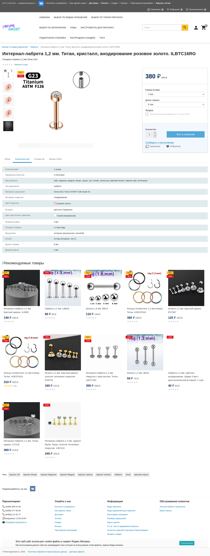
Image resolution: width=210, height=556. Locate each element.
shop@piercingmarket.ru (27, 3)
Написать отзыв (21, 65)
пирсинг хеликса (103, 474)
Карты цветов (113, 522)
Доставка (59, 514)
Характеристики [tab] (22, 159)
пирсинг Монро (30, 474)
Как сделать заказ (78, 3)
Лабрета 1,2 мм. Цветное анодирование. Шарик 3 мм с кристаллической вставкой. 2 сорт (186, 376)
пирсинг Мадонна (48, 474)
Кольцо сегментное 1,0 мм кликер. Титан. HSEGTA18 (22, 375)
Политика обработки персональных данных (47, 552)
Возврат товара (114, 534)
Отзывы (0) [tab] (39, 159)
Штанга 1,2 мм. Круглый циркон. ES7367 (185, 310)
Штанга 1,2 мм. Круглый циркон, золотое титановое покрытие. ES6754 (61, 376)
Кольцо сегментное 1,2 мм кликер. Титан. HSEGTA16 (145, 310)
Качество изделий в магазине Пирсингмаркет (127, 530)
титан (128, 474)
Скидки (114, 3)
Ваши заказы (166, 510)
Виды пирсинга (114, 507)
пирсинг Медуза (67, 474)
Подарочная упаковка (52, 38)
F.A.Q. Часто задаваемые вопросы (123, 526)
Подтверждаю (187, 543)
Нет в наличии (186, 134)
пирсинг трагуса (85, 474)
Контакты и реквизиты (57, 3)
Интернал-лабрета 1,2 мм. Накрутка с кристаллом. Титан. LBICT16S (102, 376)
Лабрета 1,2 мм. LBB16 (57, 308)
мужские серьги (141, 474)
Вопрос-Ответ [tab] (55, 159)
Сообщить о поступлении (159, 142)
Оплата (58, 518)
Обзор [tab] (7, 159)
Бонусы (124, 3)
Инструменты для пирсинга (97, 27)
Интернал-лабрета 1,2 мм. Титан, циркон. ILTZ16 (21, 443)
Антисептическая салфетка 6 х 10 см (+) (169, 114)
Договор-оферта (76, 552)
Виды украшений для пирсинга (121, 510)
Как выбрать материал (117, 514)
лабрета (118, 474)
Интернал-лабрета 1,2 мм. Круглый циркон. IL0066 (17, 310)
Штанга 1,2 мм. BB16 (138, 373)
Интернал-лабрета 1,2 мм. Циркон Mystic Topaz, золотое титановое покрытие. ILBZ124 (63, 444)
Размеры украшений (116, 518)
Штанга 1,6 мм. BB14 (97, 308)
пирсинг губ (14, 474)
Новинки (44, 17)
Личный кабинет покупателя (172, 507)
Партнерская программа (142, 3)
